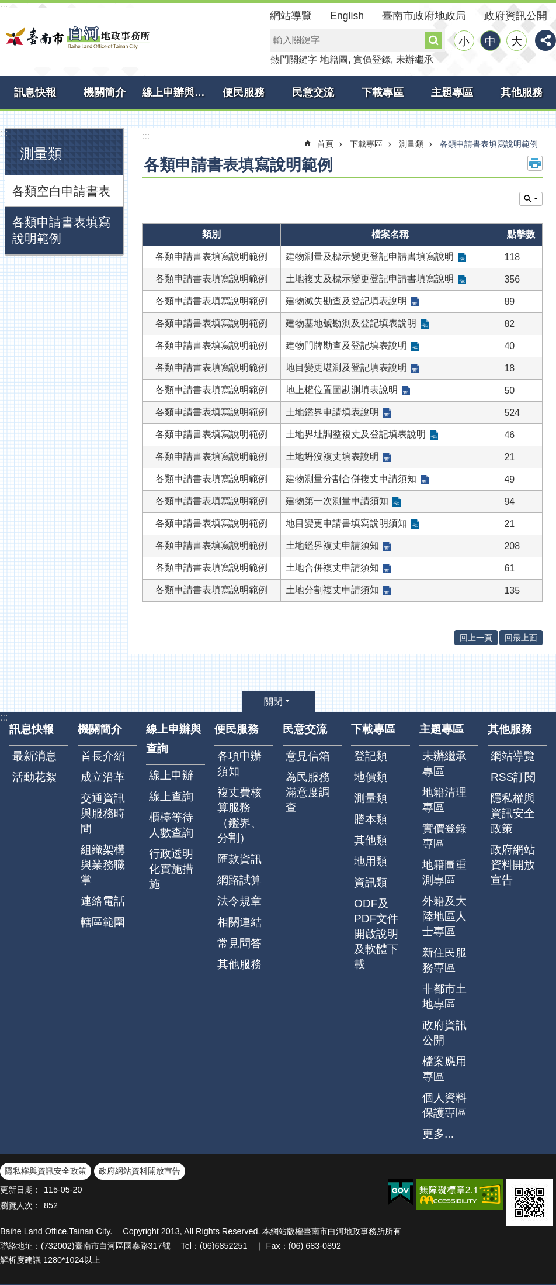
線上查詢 (171, 796)
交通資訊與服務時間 (103, 813)
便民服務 (244, 92)
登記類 (370, 756)
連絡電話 (103, 901)
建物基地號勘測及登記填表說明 (351, 323)
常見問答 (239, 943)
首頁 (325, 144)
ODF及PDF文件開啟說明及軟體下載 (376, 933)
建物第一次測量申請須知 (337, 501)
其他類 (370, 840)
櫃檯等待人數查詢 (171, 825)
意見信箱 (308, 756)
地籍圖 (334, 59)
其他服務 (522, 92)
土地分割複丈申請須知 (332, 590)
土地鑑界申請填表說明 (332, 412)
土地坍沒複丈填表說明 (332, 456)
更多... (438, 1134)
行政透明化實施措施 (171, 869)
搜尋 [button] (433, 40)
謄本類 (370, 819)
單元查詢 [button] (531, 199)
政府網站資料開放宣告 (513, 864)
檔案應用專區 (444, 1069)
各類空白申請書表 (61, 191)
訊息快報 (35, 92)
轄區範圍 (103, 922)
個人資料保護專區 (444, 1105)
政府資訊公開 (515, 16)
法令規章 (239, 901)
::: (4, 133)
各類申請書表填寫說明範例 (61, 230)
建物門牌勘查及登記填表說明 (346, 345)
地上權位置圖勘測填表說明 (342, 390)
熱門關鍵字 (293, 59)
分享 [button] (545, 40)
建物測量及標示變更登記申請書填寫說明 (370, 256)
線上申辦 (171, 775)
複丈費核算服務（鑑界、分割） (239, 815)
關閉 (273, 702)
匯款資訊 (239, 859)
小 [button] (464, 41)
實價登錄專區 (444, 836)
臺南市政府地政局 (424, 16)
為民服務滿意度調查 (308, 792)
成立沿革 (103, 777)
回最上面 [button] (521, 637)
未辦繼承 (414, 59)
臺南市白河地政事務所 (76, 37)
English (347, 16)
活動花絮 (34, 777)
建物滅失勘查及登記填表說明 (346, 301)
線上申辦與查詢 (175, 92)
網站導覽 (291, 16)
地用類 (370, 861)
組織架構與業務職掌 (103, 864)
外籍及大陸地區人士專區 (444, 916)
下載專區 (383, 92)
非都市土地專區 (444, 996)
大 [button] (516, 41)
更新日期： (20, 1189)
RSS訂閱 (513, 777)
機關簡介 (105, 92)
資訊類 (370, 882)
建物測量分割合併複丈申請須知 (351, 479)
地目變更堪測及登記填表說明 (346, 368)
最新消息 (34, 756)
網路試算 (239, 880)
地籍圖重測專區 (444, 872)
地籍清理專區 (444, 800)
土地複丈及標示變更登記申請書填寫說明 (370, 279)
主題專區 (452, 92)
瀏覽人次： (20, 1205)
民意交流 (313, 92)
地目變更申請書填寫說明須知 (346, 523)
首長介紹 (103, 756)
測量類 (41, 153)
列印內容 (535, 163)
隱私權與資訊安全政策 (513, 813)
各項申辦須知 (239, 763)
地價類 (370, 777)
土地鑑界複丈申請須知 (332, 545)
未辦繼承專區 (444, 763)
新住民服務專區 (444, 960)
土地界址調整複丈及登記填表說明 (356, 434)
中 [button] (490, 41)
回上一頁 (476, 637)
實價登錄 (372, 59)
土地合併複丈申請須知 (332, 568)
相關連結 (239, 922)
